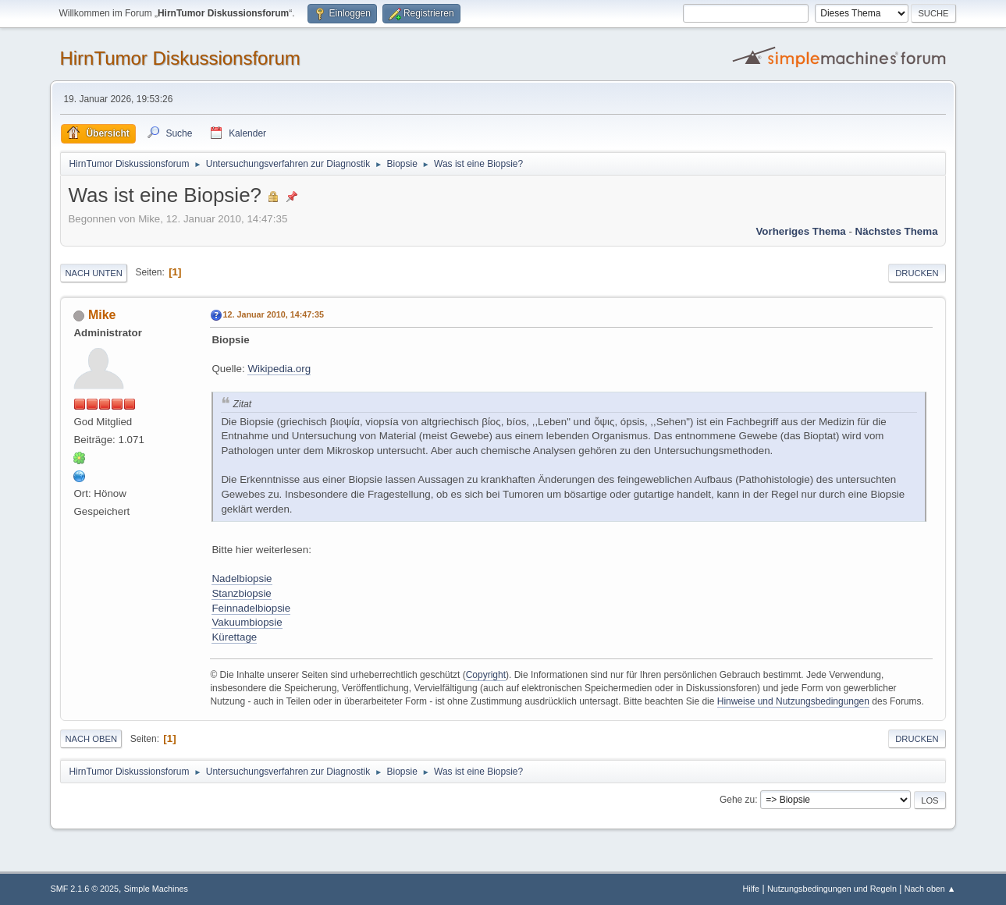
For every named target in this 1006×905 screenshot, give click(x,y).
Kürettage (234, 637)
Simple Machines (156, 888)
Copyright (486, 674)
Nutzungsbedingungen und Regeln (832, 888)
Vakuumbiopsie (247, 622)
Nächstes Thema (896, 231)
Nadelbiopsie (242, 578)
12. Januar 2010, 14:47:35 (272, 314)
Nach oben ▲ (930, 888)
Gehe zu (737, 799)
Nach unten (93, 273)
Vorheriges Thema (800, 231)
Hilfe (751, 888)
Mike (102, 314)
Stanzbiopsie (241, 593)
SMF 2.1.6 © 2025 (84, 888)
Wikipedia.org (279, 368)
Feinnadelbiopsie (251, 608)
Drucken (916, 273)
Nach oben (91, 739)
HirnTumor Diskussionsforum (179, 58)
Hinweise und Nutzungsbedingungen (793, 701)
